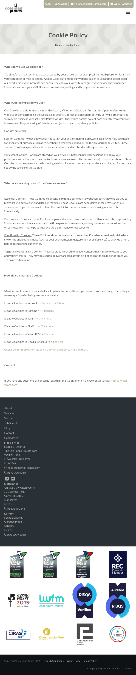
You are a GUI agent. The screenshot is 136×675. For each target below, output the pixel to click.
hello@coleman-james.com (22, 467)
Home (58, 45)
